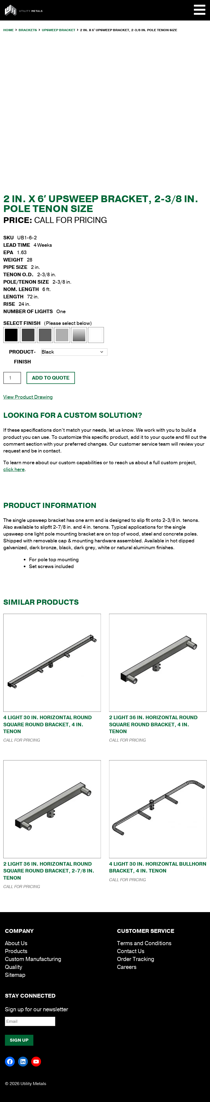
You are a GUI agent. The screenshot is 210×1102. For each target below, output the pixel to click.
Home (8, 30)
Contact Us (130, 951)
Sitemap (15, 975)
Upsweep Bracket (58, 30)
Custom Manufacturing (33, 959)
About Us (16, 943)
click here (14, 469)
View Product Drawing (28, 397)
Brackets (28, 30)
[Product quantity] (12, 378)
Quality (13, 967)
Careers (126, 967)
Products (16, 951)
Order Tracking (135, 959)
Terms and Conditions (144, 943)
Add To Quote (50, 378)
